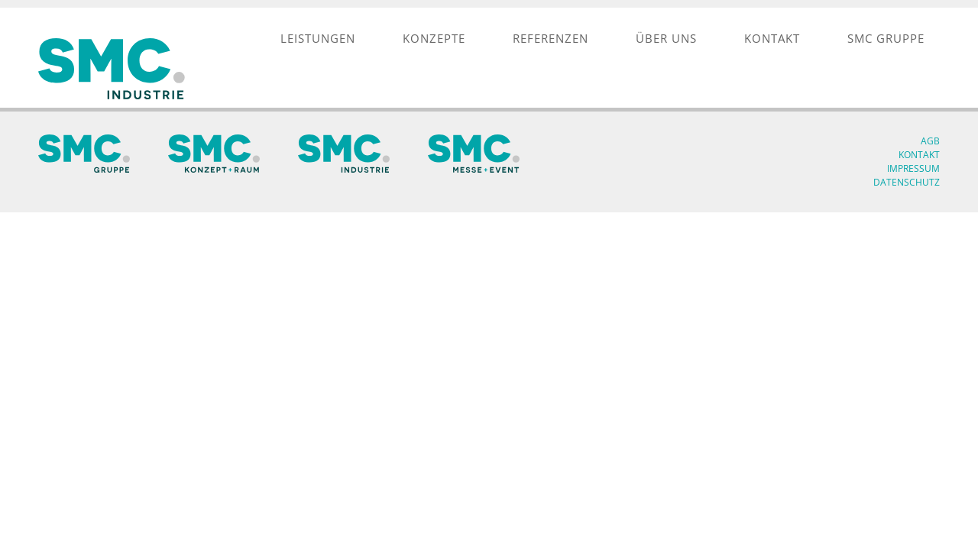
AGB (930, 140)
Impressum (913, 168)
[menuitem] (318, 38)
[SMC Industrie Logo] (114, 68)
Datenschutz (906, 182)
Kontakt (919, 154)
